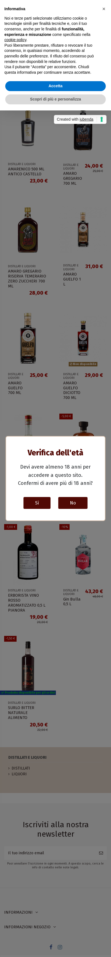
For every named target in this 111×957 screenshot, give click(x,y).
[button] (103, 8)
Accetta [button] (56, 86)
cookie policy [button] (15, 40)
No (73, 503)
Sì (37, 503)
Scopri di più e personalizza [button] (55, 99)
